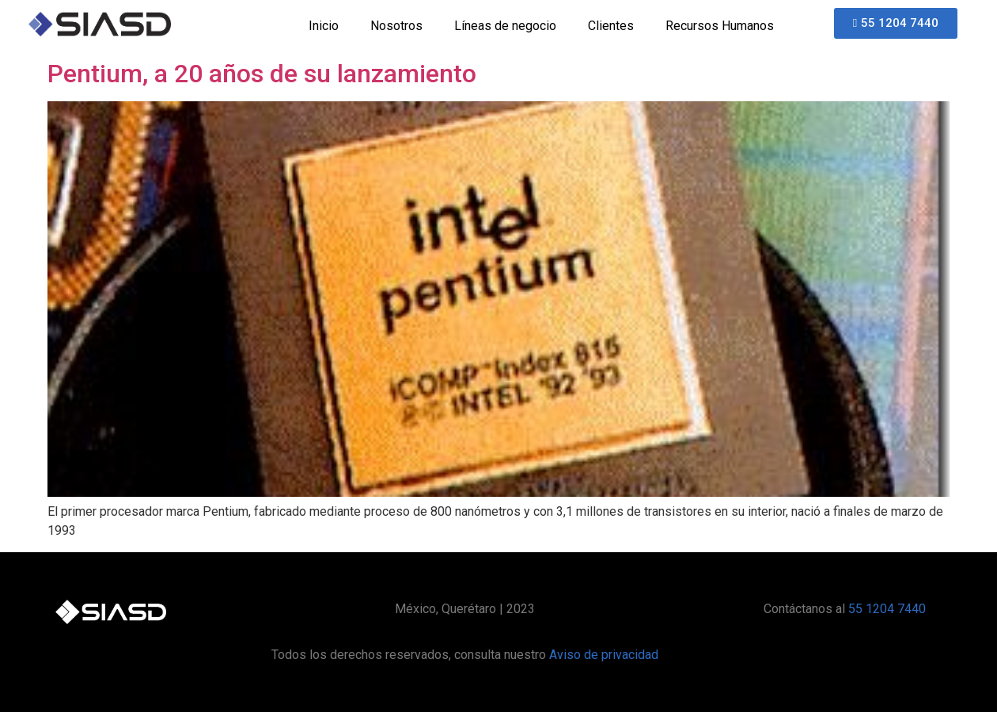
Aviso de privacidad (603, 654)
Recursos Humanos (719, 25)
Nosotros (396, 25)
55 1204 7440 (887, 608)
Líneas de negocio (505, 25)
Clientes (611, 25)
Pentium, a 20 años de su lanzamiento (261, 74)
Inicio (324, 25)
